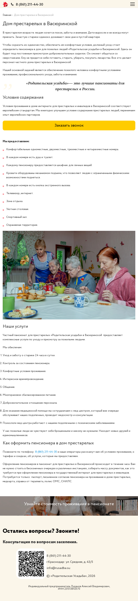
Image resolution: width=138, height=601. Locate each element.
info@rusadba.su (58, 568)
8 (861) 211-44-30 (29, 4)
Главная (7, 15)
